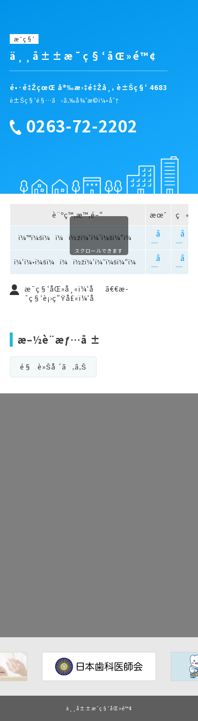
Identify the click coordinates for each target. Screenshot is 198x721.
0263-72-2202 (82, 126)
